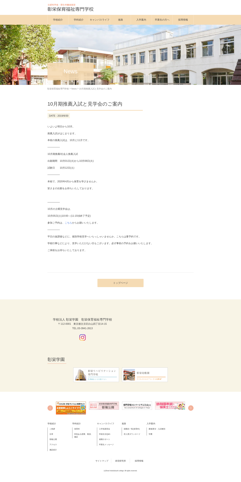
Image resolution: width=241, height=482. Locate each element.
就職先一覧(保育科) (132, 429)
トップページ (120, 283)
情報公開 (53, 439)
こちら (68, 222)
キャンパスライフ (99, 19)
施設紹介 (53, 450)
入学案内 (141, 19)
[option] (70, 408)
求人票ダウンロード (132, 434)
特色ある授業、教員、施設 (83, 435)
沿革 (51, 434)
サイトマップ (101, 461)
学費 (150, 434)
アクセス (53, 444)
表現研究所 (120, 461)
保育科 (77, 429)
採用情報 (183, 19)
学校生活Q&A (104, 434)
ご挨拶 (52, 429)
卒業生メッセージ (106, 444)
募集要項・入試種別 (157, 429)
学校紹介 (58, 19)
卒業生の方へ (162, 19)
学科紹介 (79, 19)
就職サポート (104, 439)
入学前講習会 (104, 429)
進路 (120, 19)
